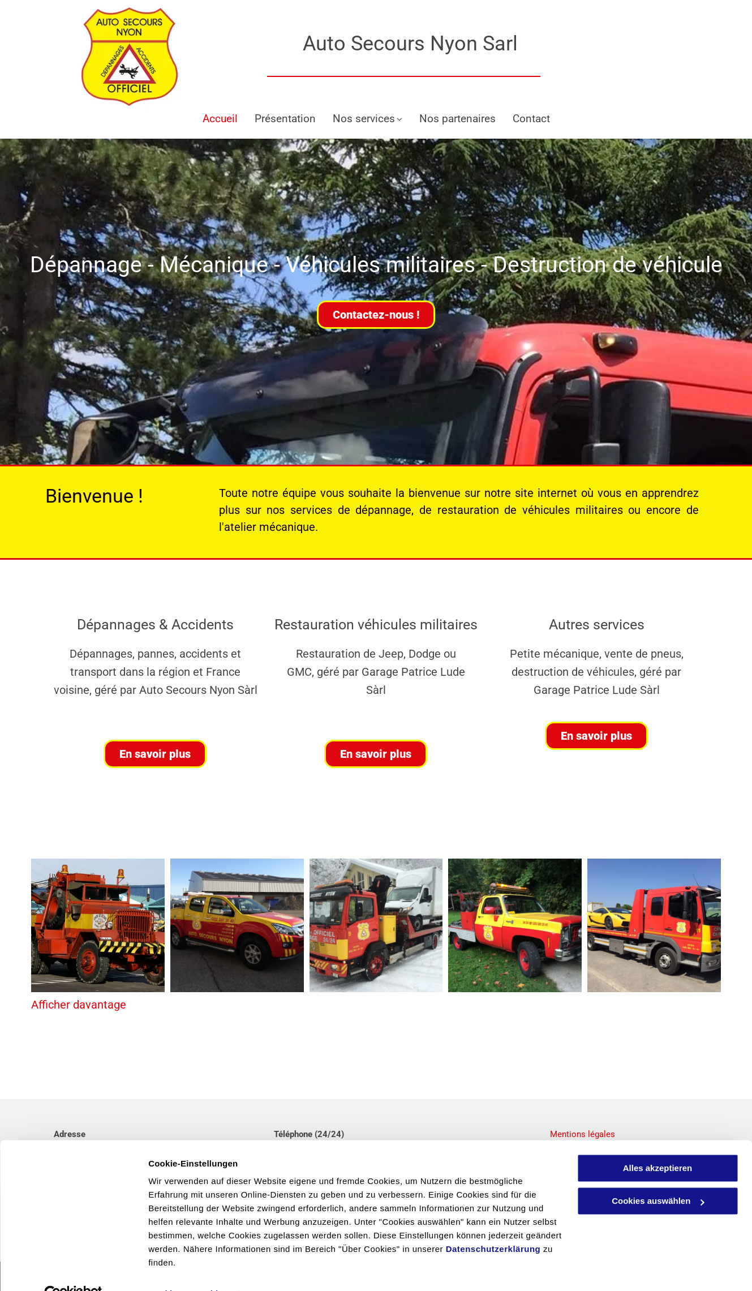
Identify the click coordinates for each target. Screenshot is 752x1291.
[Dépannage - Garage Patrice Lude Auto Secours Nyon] (98, 925)
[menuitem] (220, 119)
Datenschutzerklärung (493, 1224)
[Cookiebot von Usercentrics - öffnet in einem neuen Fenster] (73, 1268)
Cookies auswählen (188, 1268)
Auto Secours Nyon (388, 43)
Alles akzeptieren (658, 1143)
